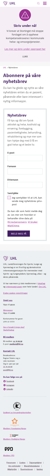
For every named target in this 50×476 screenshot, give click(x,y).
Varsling (40, 469)
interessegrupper (14, 286)
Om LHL (42, 286)
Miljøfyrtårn (12, 469)
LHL (4, 67)
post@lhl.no (8, 370)
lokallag (41, 283)
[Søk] (38, 3)
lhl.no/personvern (17, 221)
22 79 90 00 (17, 341)
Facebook (8, 381)
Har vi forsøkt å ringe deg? (14, 327)
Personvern (11, 462)
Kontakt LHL (9, 351)
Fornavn (11, 166)
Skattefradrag (8, 330)
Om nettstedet (14, 466)
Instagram (8, 385)
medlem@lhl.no (16, 344)
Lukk (25, 56)
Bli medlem (8, 337)
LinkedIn (8, 389)
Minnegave (8, 310)
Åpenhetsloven (26, 469)
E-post (10, 152)
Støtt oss (7, 300)
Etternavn (12, 179)
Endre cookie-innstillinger (15, 293)
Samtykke (12, 193)
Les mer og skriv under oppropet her (25, 49)
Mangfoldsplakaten (32, 466)
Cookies (22, 462)
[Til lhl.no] (9, 3)
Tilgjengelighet (35, 462)
